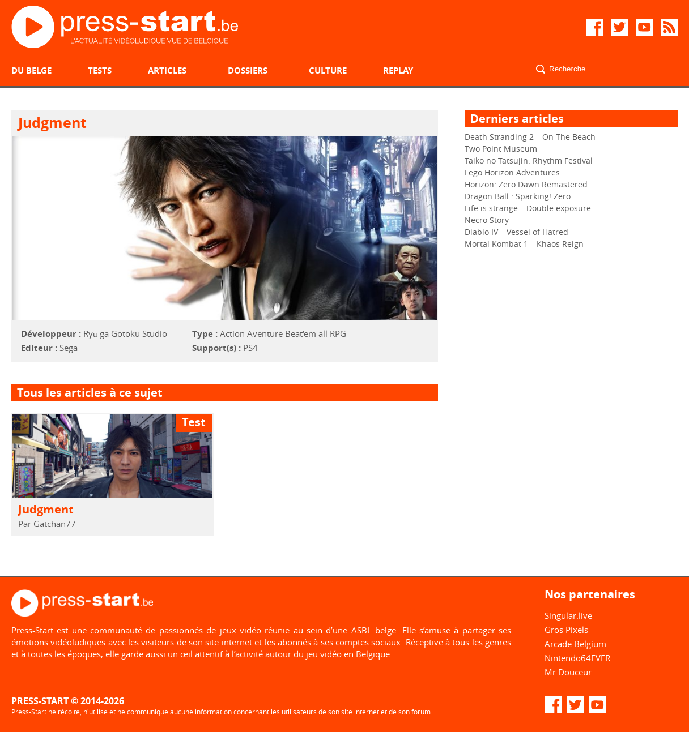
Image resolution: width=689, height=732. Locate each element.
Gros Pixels (566, 629)
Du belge (31, 70)
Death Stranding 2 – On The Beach (530, 136)
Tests (100, 70)
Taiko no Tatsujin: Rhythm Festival (529, 160)
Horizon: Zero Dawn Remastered (526, 184)
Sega (68, 347)
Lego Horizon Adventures (512, 172)
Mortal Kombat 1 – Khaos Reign (524, 243)
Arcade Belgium (575, 643)
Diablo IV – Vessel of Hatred (516, 231)
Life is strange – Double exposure (528, 208)
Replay (398, 70)
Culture (328, 70)
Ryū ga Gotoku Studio (125, 333)
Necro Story (487, 220)
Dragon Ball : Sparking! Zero (518, 196)
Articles (167, 70)
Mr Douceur (568, 672)
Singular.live (568, 615)
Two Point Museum (501, 148)
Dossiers (247, 70)
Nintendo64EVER (577, 657)
